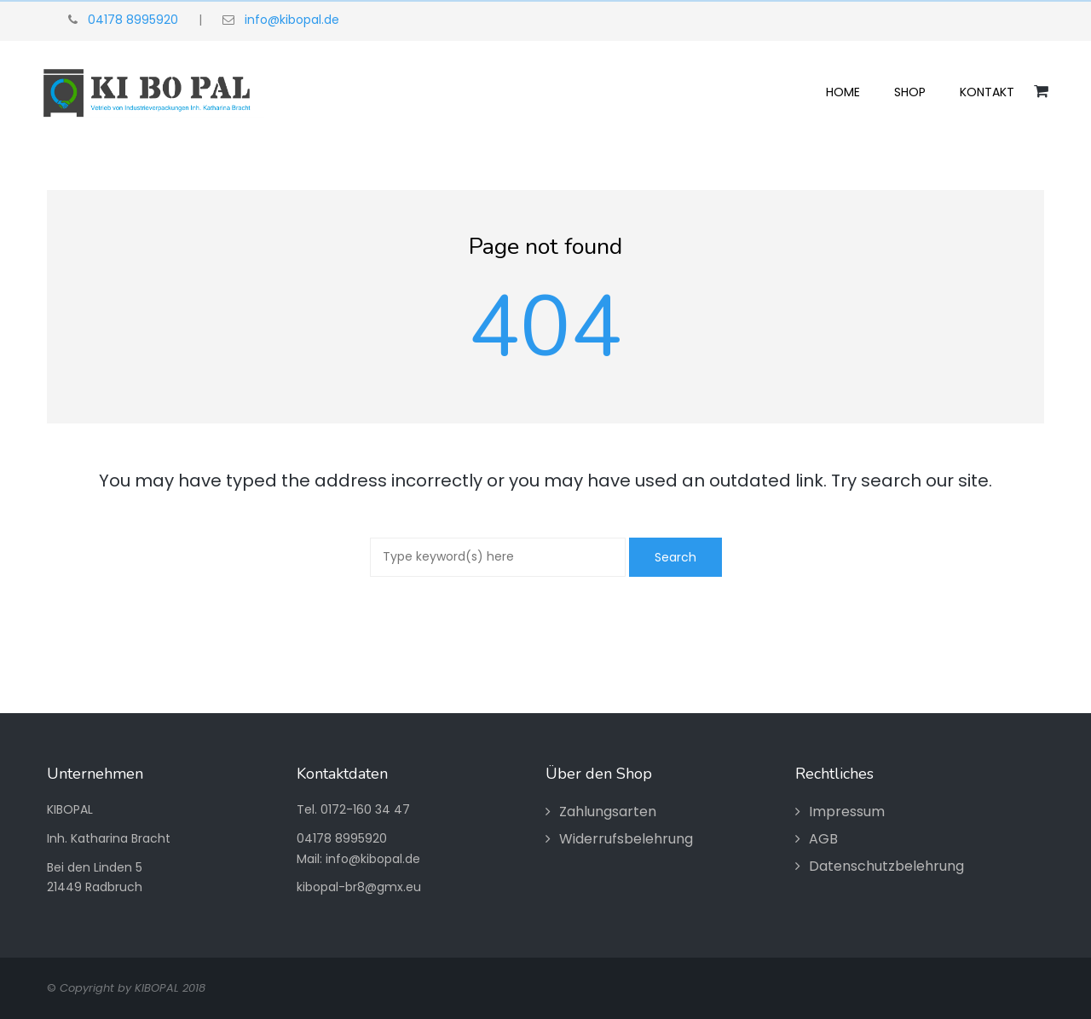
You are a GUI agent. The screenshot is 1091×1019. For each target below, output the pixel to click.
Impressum (847, 811)
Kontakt (987, 92)
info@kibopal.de (292, 19)
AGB (823, 839)
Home (843, 92)
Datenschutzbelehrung (886, 866)
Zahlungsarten (607, 811)
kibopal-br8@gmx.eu (359, 886)
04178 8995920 (133, 19)
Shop (910, 92)
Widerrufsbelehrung (626, 839)
